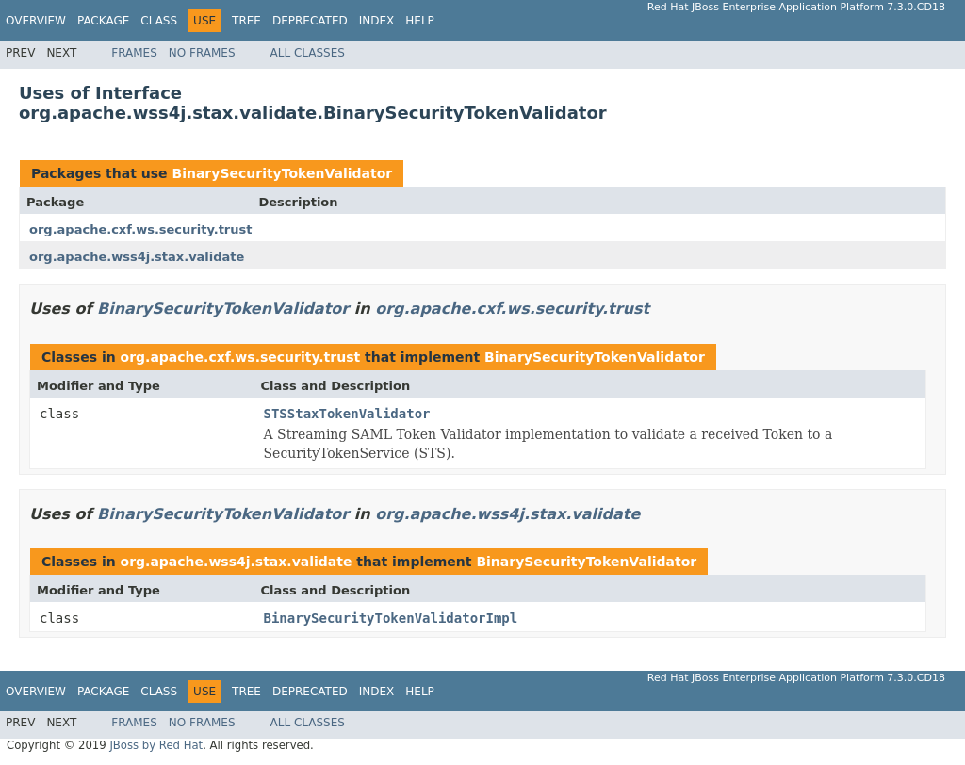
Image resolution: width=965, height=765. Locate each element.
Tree (246, 20)
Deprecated (310, 20)
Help (419, 20)
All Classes (307, 52)
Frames (134, 52)
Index (377, 20)
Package (103, 20)
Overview (36, 20)
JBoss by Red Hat (156, 745)
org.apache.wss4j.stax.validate (136, 257)
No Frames (202, 52)
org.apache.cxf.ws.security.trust (140, 229)
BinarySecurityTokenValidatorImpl (391, 618)
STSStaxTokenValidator (347, 413)
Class (158, 20)
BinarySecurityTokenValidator (282, 173)
